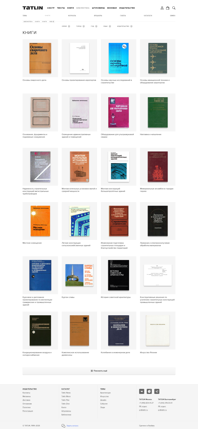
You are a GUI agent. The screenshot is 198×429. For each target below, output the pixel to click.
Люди (102, 407)
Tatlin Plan (65, 400)
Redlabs (151, 426)
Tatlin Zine (65, 404)
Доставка (26, 400)
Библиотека (83, 8)
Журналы (72, 15)
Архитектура (105, 393)
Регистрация (28, 411)
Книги (70, 8)
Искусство (104, 396)
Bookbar (112, 8)
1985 (51, 21)
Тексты (61, 8)
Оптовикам (27, 404)
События (103, 404)
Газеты (123, 15)
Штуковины (98, 8)
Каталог (65, 389)
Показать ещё (99, 371)
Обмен (172, 15)
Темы (25, 15)
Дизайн (103, 400)
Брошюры (98, 15)
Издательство (127, 8)
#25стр (51, 8)
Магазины (27, 396)
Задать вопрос (72, 426)
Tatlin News (66, 393)
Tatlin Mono (66, 396)
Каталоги (148, 15)
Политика (26, 407)
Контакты (26, 393)
